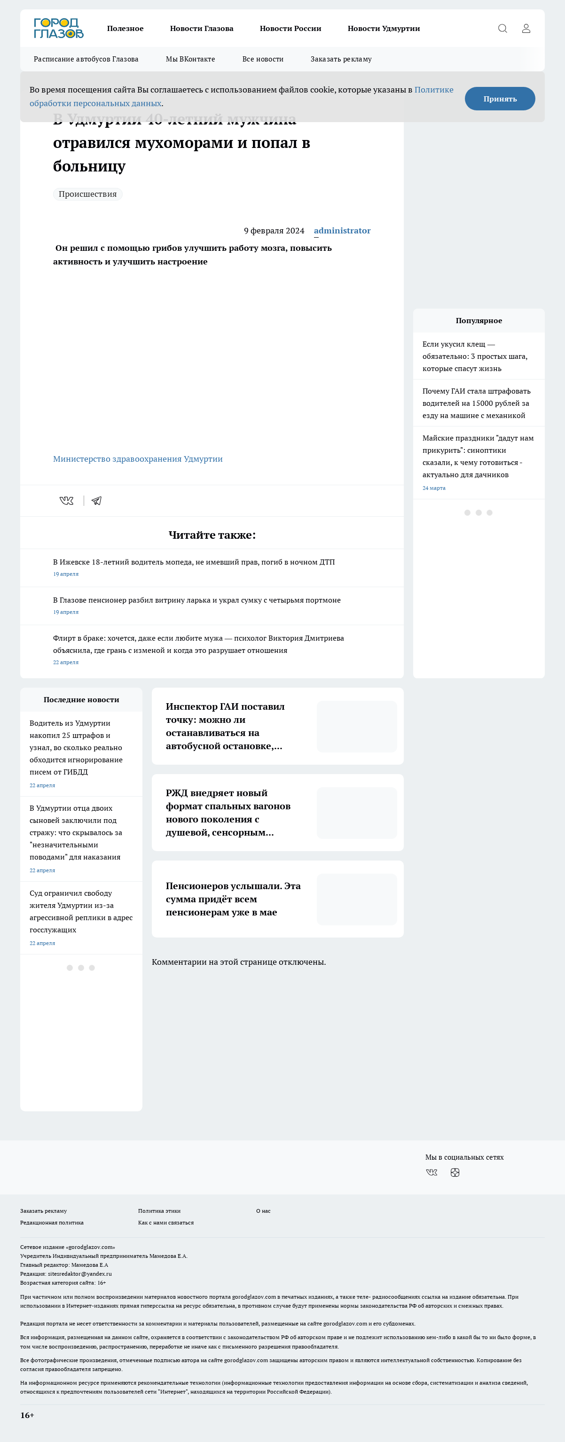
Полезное (125, 28)
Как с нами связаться (166, 1222)
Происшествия (88, 193)
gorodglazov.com (254, 1296)
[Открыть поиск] (502, 28)
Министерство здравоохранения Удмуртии (138, 458)
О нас (263, 1210)
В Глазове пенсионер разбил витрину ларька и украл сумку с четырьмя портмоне (212, 606)
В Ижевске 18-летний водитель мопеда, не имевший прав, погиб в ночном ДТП (212, 568)
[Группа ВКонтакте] (431, 1172)
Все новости (263, 58)
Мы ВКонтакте (190, 58)
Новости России (291, 28)
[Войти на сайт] (526, 28)
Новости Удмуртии (384, 28)
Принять (500, 98)
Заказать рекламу (341, 58)
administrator (342, 230)
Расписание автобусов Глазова (86, 58)
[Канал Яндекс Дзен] (455, 1172)
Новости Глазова (202, 28)
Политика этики (159, 1210)
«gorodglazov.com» (90, 1246)
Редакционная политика (52, 1222)
